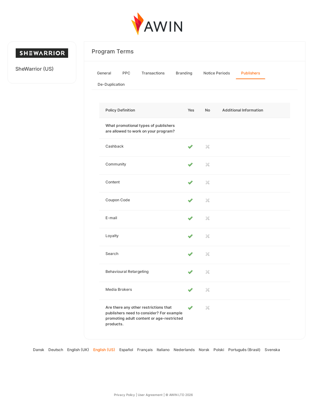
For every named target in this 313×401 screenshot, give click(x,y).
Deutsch (55, 349)
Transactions (153, 73)
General (104, 73)
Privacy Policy (124, 395)
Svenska (272, 349)
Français (145, 349)
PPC (126, 73)
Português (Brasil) (244, 349)
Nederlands (184, 349)
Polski (218, 349)
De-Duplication (111, 84)
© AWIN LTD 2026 (179, 395)
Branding (184, 73)
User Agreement (150, 395)
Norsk (204, 349)
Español (126, 349)
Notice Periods (216, 73)
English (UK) (78, 349)
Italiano (163, 349)
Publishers (250, 73)
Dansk (38, 349)
